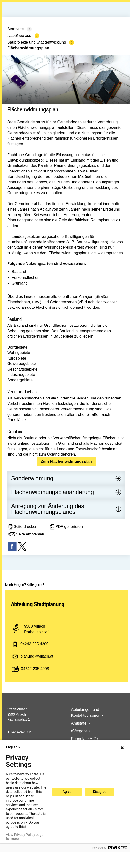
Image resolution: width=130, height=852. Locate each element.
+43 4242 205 (20, 732)
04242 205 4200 (34, 644)
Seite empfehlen (25, 534)
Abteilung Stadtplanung (37, 604)
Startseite (15, 29)
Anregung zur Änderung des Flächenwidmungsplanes (47, 509)
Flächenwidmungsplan (28, 48)
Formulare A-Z (83, 739)
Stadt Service (20, 36)
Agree (67, 792)
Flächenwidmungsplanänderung (52, 492)
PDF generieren (66, 527)
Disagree (99, 792)
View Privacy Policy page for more (24, 837)
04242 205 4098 (35, 669)
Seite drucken (22, 527)
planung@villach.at (36, 656)
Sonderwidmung (32, 478)
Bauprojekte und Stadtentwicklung (36, 42)
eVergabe (79, 731)
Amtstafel (79, 723)
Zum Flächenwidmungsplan (66, 461)
